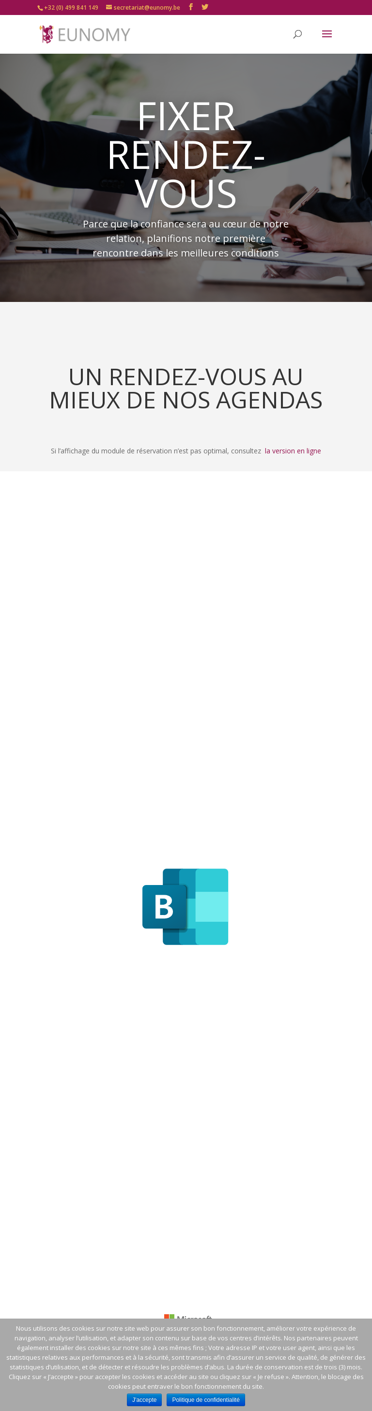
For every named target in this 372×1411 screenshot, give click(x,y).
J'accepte (144, 1399)
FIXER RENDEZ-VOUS (185, 154)
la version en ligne (293, 450)
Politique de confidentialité (205, 1399)
